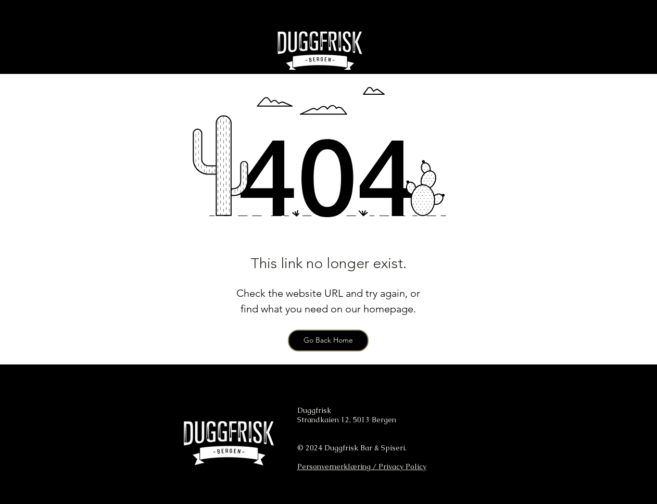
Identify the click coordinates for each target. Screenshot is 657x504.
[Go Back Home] (328, 340)
